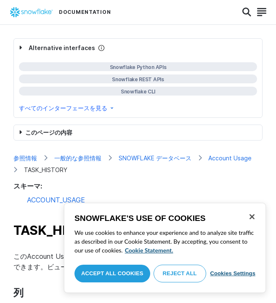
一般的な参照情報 (77, 158)
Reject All (180, 273)
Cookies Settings (232, 273)
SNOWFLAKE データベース (155, 158)
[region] (165, 248)
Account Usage (230, 158)
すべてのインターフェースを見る (67, 108)
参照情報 (25, 158)
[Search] (247, 12)
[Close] (252, 216)
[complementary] (138, 78)
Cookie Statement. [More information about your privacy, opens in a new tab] (149, 250)
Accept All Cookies (112, 273)
